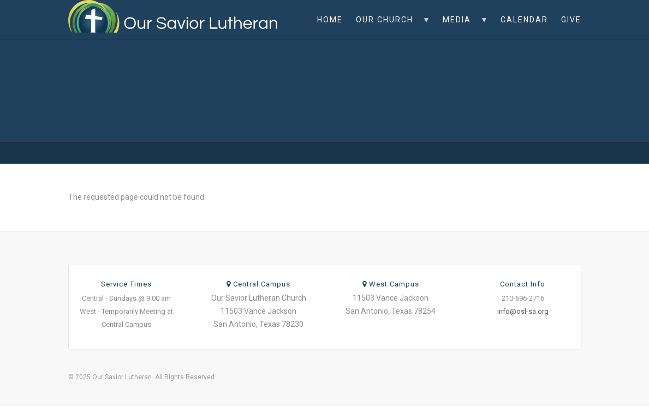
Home (330, 19)
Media (462, 27)
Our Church (390, 27)
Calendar (524, 19)
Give (571, 19)
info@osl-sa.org (523, 311)
